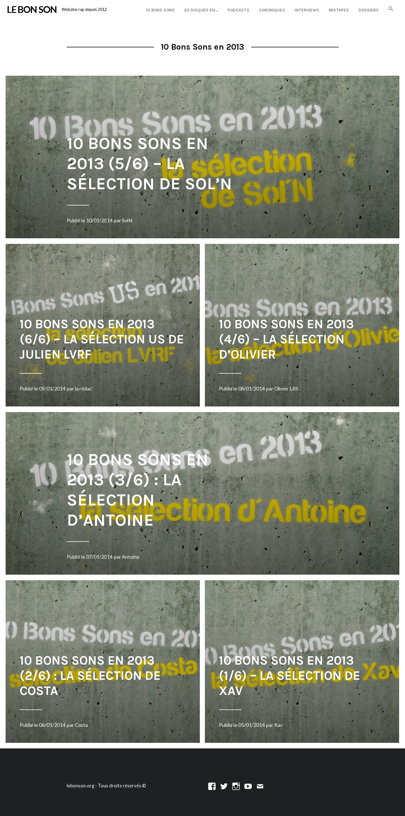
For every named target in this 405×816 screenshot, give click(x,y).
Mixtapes (339, 10)
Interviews (307, 10)
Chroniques (272, 10)
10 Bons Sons (160, 10)
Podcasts (238, 10)
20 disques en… (201, 10)
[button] (391, 9)
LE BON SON (32, 9)
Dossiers (368, 10)
